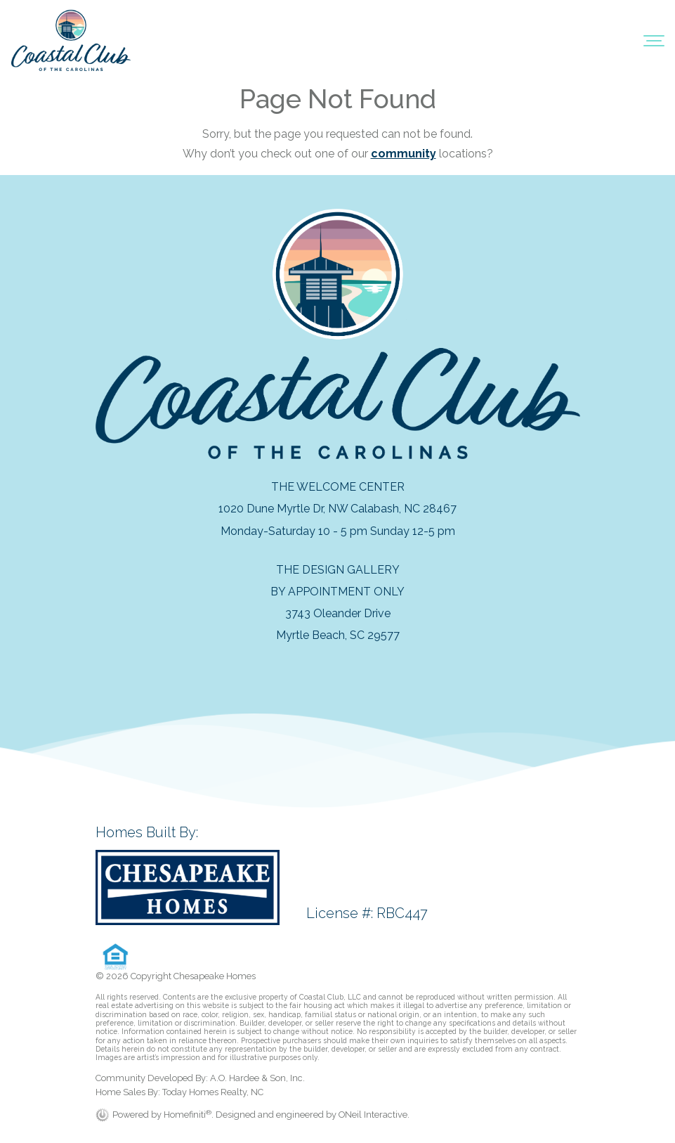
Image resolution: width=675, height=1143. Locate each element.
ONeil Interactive (373, 1114)
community (403, 153)
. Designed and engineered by (275, 1114)
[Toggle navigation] (653, 40)
